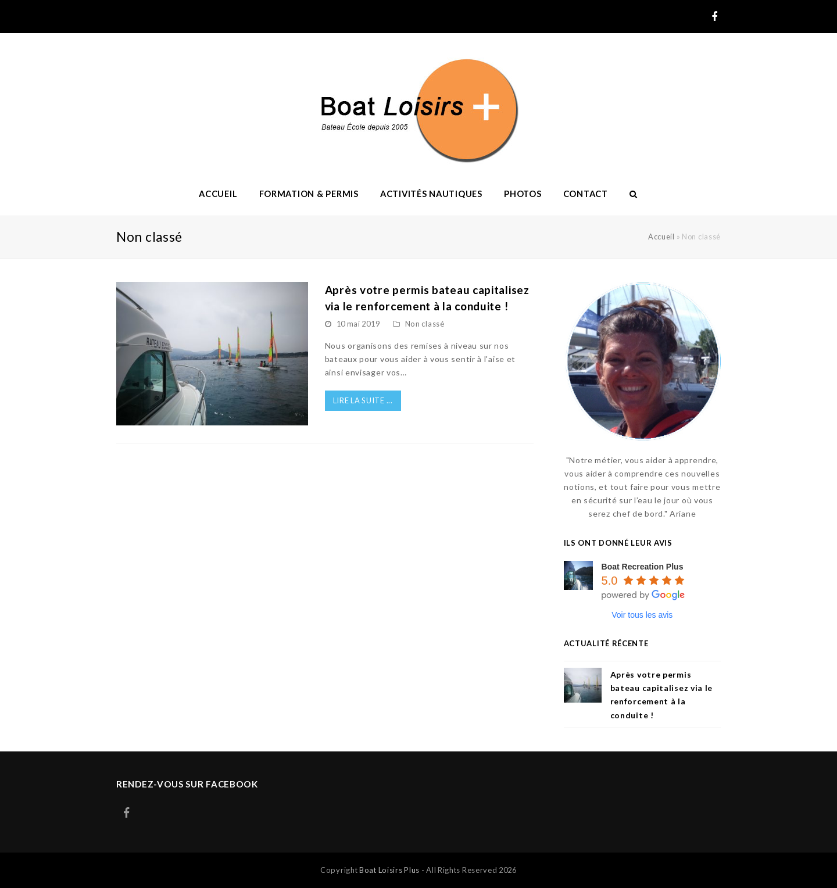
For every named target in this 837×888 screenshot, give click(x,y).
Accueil (661, 236)
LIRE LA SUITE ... (363, 400)
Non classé (425, 323)
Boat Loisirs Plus (389, 870)
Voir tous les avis (642, 615)
